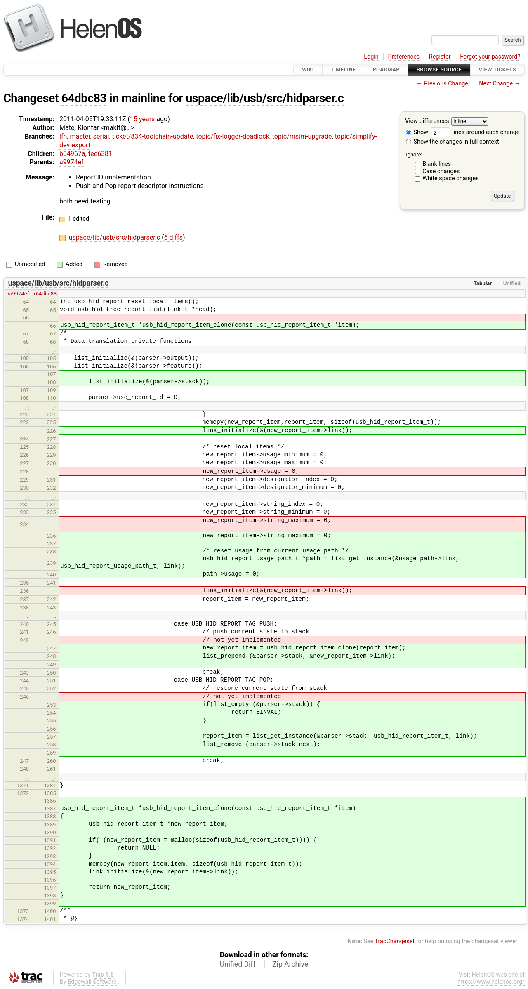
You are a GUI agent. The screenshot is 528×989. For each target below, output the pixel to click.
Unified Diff (238, 964)
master (80, 136)
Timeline (343, 69)
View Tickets (497, 69)
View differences (427, 121)
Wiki (308, 69)
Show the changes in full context (452, 141)
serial (101, 136)
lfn (63, 136)
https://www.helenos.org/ (491, 981)
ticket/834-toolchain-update (152, 136)
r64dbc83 (45, 293)
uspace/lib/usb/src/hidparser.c (265, 98)
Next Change (496, 83)
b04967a (72, 154)
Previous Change (446, 83)
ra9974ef (18, 293)
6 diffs (173, 237)
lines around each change (475, 132)
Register (440, 56)
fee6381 (100, 154)
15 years (142, 119)
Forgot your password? (490, 56)
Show (417, 132)
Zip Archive (290, 964)
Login (371, 56)
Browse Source (439, 69)
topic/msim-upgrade (302, 136)
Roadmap (386, 69)
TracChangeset (395, 941)
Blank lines (436, 164)
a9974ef (71, 162)
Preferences (404, 56)
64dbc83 (84, 98)
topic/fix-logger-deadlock (232, 136)
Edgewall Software (92, 981)
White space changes (450, 178)
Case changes (441, 171)
